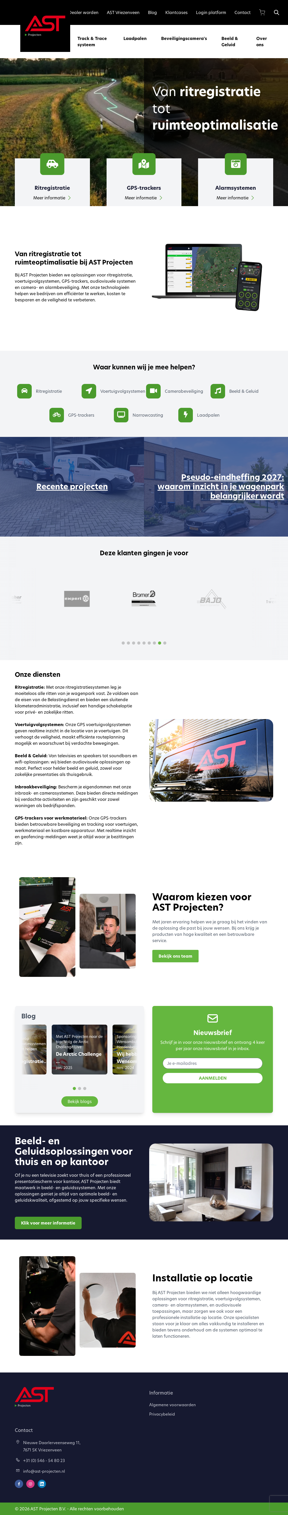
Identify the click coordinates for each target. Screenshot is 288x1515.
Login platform (211, 12)
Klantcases (176, 12)
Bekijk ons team (175, 956)
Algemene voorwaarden (172, 1404)
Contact (242, 12)
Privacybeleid (162, 1414)
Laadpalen (135, 38)
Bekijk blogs (80, 1101)
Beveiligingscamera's (184, 38)
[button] (123, 643)
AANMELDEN (213, 1078)
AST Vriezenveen (123, 12)
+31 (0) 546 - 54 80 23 (40, 1460)
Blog (152, 12)
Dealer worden (84, 12)
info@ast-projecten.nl (40, 1471)
